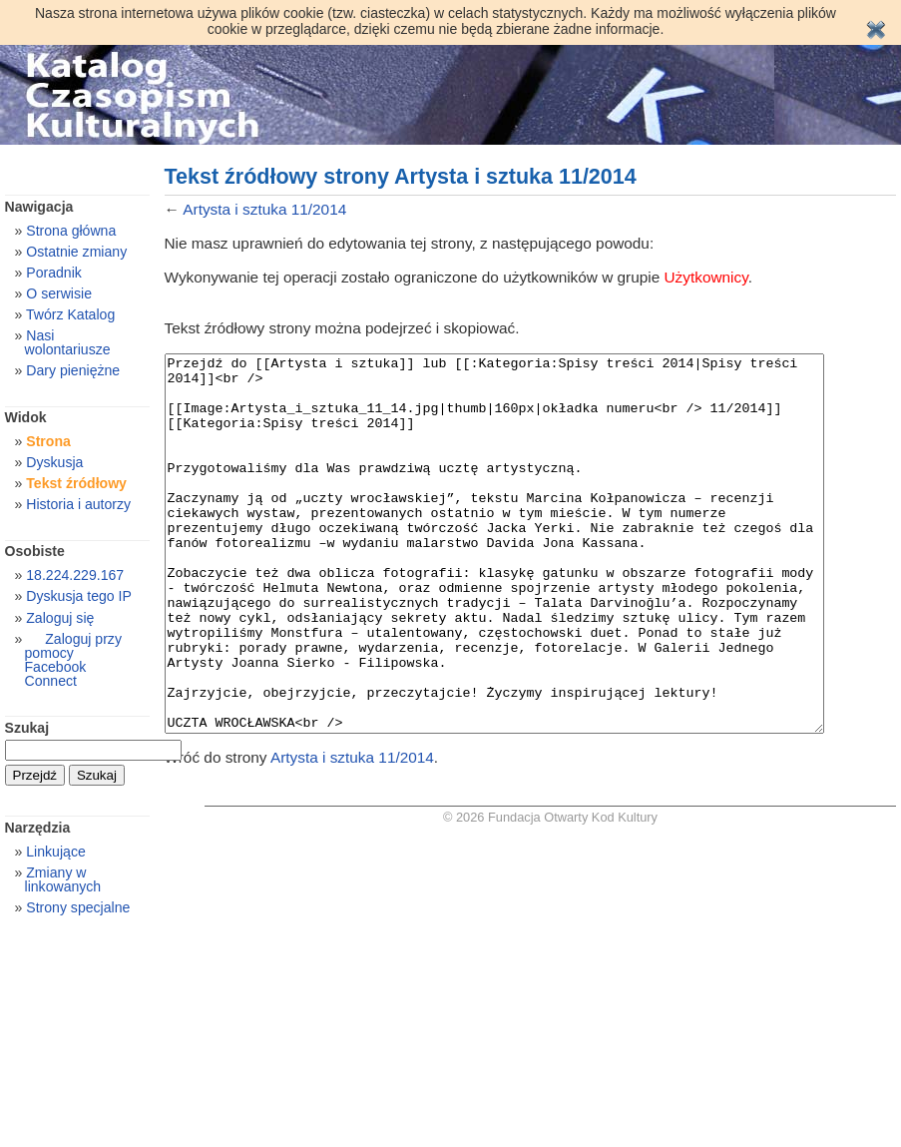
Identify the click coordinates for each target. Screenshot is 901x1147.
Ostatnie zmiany (76, 252)
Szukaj (27, 728)
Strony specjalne (78, 907)
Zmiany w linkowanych (63, 879)
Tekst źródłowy (76, 483)
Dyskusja (54, 462)
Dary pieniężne (73, 370)
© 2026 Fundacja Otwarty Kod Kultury (550, 891)
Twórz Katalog (70, 314)
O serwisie (59, 293)
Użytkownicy (706, 277)
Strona (48, 441)
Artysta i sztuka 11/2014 (264, 209)
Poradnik (54, 273)
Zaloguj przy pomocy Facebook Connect (73, 660)
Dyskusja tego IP (79, 596)
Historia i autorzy (78, 504)
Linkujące (55, 852)
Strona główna (71, 231)
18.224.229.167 (75, 575)
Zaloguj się (60, 618)
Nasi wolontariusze (68, 342)
